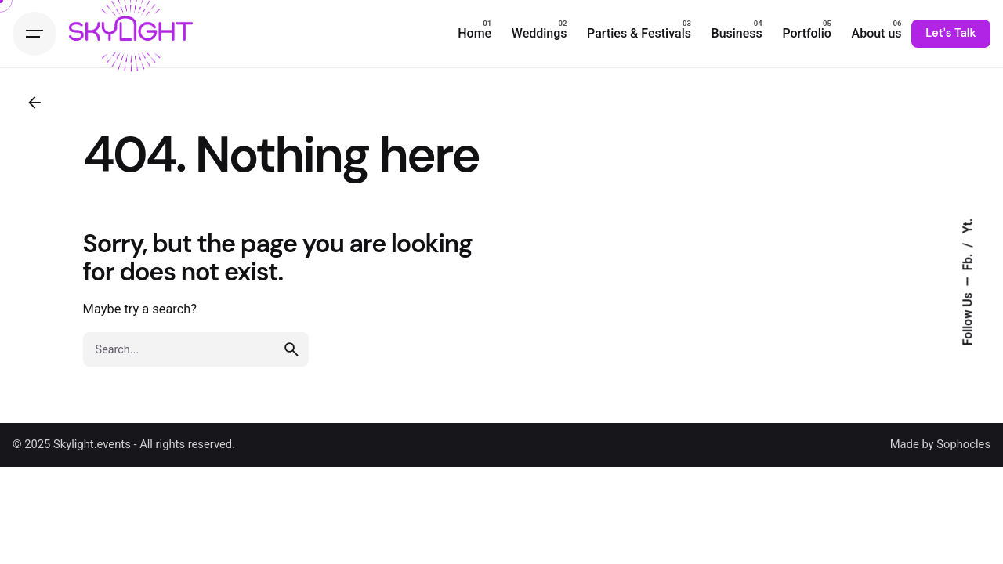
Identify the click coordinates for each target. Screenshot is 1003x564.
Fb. (968, 261)
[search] (291, 349)
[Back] (34, 103)
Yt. (968, 226)
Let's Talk (950, 33)
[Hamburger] (34, 34)
